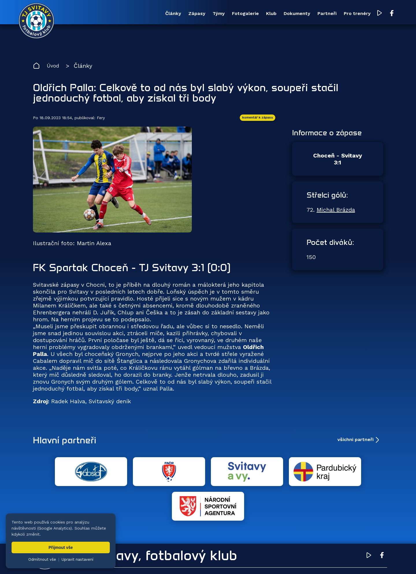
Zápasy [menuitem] (149, 14)
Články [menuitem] (121, 14)
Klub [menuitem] (240, 14)
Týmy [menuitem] (176, 14)
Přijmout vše (61, 547)
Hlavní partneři (68, 442)
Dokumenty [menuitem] (271, 14)
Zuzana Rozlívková (120, 561)
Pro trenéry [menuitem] (341, 14)
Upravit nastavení (77, 559)
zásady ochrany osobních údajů (282, 561)
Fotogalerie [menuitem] (209, 14)
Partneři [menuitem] (306, 14)
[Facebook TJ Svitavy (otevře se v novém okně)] (377, 13)
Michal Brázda (336, 212)
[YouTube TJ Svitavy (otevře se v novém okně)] (366, 14)
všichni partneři (355, 442)
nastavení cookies (230, 561)
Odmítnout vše (42, 559)
